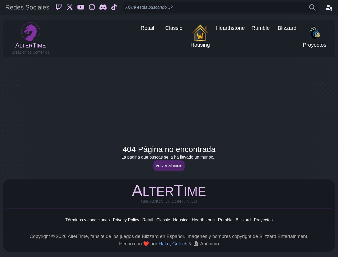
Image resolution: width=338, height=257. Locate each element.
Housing (181, 220)
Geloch (179, 243)
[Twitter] (70, 7)
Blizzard (243, 220)
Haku (164, 243)
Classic (163, 220)
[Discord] (103, 7)
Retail (147, 220)
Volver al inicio (169, 165)
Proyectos (263, 220)
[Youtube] (81, 7)
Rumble (225, 220)
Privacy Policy (126, 220)
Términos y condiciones (87, 220)
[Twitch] (59, 7)
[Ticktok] (114, 7)
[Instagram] (92, 7)
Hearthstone (203, 220)
